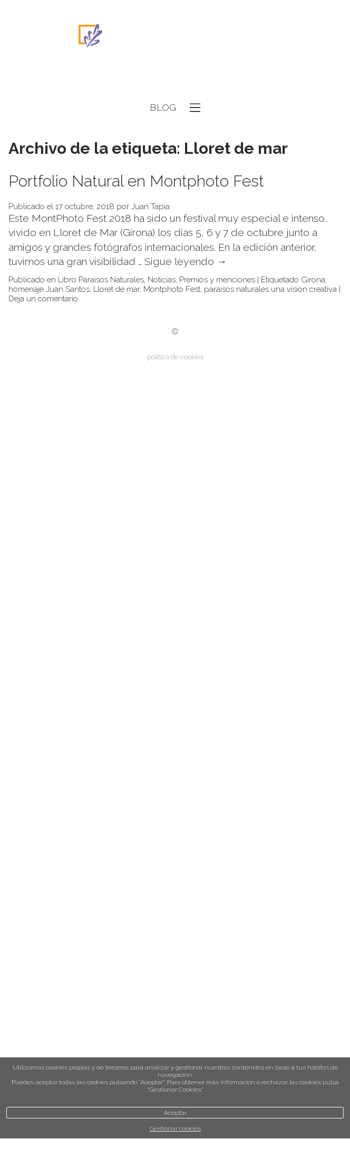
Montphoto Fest (171, 289)
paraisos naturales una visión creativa (270, 289)
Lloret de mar (116, 289)
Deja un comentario (43, 298)
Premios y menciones (217, 279)
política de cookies (175, 357)
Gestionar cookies (175, 1128)
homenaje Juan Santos (49, 289)
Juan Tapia (150, 206)
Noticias (162, 279)
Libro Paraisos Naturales (101, 279)
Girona (313, 279)
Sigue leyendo (185, 262)
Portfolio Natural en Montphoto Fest (136, 181)
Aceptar (175, 1112)
